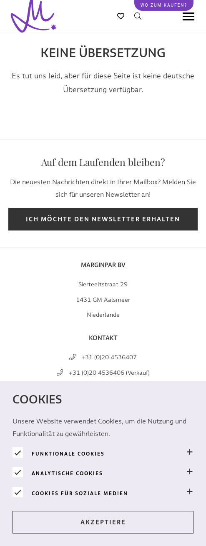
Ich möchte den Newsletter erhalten (103, 219)
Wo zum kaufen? (164, 5)
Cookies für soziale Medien (80, 493)
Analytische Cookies (67, 473)
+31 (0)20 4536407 (109, 357)
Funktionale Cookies (68, 453)
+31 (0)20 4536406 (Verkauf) (109, 373)
